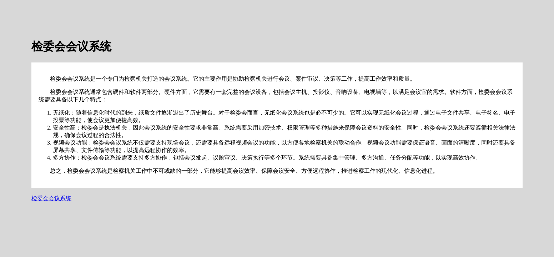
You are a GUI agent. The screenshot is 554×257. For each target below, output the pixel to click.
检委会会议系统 (51, 198)
